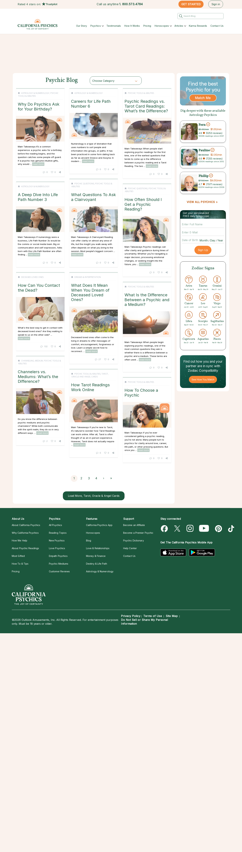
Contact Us (217, 25)
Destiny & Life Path (96, 563)
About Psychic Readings (25, 548)
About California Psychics (26, 525)
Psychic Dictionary (133, 540)
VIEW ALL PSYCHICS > (202, 202)
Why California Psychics (25, 532)
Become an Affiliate (134, 525)
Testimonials (113, 25)
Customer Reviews (59, 571)
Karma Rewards (198, 25)
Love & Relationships (97, 548)
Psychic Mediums (58, 563)
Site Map (172, 616)
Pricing (147, 25)
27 (46, 455)
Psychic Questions (32, 186)
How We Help (19, 540)
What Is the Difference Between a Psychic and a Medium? (100, 464)
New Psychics (57, 540)
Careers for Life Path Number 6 (96, 103)
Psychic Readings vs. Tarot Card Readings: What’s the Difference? (100, 194)
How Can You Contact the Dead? (96, 380)
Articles (178, 25)
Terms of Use (152, 616)
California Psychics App (99, 525)
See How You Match (203, 379)
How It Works (132, 25)
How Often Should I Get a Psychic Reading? (39, 293)
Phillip (203, 176)
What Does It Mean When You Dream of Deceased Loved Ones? (38, 388)
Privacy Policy (130, 616)
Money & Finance (96, 556)
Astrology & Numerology (35, 93)
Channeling (27, 464)
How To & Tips (20, 563)
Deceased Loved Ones (90, 369)
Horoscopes (161, 25)
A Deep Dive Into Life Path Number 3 (95, 286)
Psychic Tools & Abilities (95, 180)
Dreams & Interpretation (36, 373)
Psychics (95, 25)
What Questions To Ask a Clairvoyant (41, 199)
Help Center (130, 548)
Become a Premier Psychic (138, 532)
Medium (39, 464)
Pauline (204, 150)
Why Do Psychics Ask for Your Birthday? (38, 106)
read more (38, 164)
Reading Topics (58, 532)
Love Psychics (57, 548)
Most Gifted (18, 556)
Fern (202, 124)
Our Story (81, 25)
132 (101, 438)
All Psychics (55, 525)
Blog (88, 540)
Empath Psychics (58, 556)
